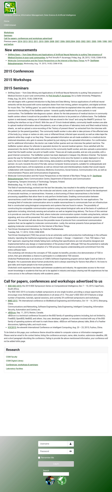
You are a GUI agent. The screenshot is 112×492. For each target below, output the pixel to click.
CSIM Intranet (10, 25)
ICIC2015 (12, 327)
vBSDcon (12, 312)
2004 (72, 41)
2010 (41, 41)
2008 (52, 41)
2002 (83, 41)
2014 (20, 41)
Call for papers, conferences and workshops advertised (28, 38)
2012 (30, 41)
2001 (88, 41)
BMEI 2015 (12, 301)
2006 (62, 41)
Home (6, 21)
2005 (68, 41)
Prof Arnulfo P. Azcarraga (60, 96)
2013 (25, 41)
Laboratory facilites (14, 369)
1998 (104, 41)
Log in (56, 464)
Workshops (9, 32)
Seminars (8, 35)
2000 (94, 41)
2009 (46, 41)
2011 (36, 41)
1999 (99, 41)
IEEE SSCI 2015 (14, 286)
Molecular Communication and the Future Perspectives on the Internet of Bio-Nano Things (46, 61)
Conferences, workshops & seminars (22, 365)
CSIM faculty (11, 357)
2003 (78, 41)
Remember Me (47, 457)
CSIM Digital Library (14, 361)
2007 (57, 41)
